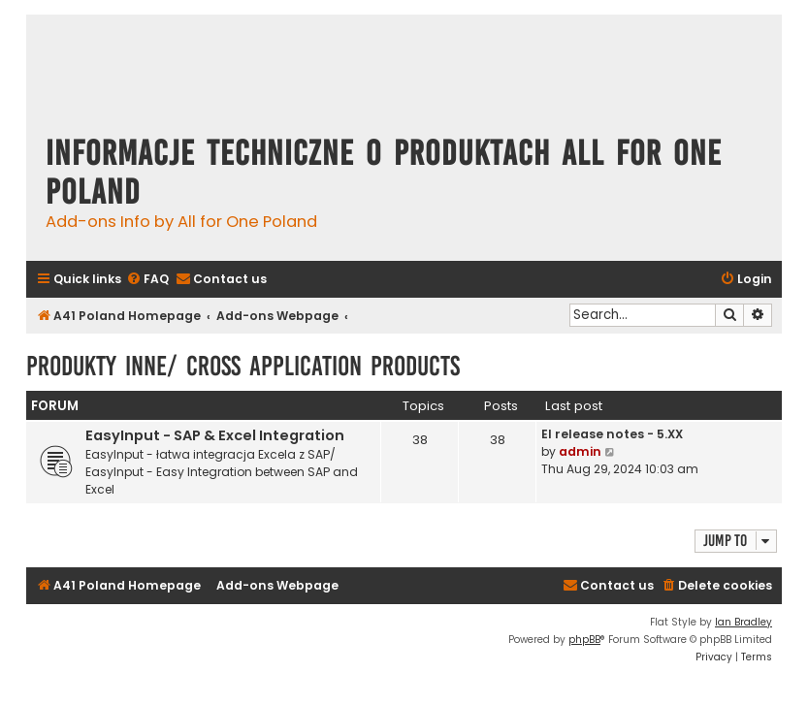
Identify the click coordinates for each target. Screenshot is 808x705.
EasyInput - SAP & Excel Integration (214, 435)
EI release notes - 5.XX (612, 434)
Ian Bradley (743, 622)
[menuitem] (147, 280)
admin (580, 451)
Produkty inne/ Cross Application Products (243, 366)
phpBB (584, 639)
